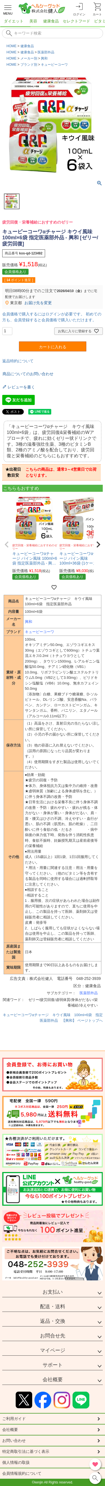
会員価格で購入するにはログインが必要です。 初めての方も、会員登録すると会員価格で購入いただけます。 (51, 317)
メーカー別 (28, 58)
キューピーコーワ (54, 65)
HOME (11, 46)
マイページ (52, 1350)
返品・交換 (52, 1321)
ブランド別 (28, 65)
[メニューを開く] (8, 9)
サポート (53, 1365)
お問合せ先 (52, 1336)
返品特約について (18, 361)
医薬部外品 (46, 52)
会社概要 (53, 1379)
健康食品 (27, 46)
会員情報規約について (21, 1473)
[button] (6, 544)
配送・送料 (52, 1306)
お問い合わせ (14, 1440)
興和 (44, 58)
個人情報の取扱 (16, 1462)
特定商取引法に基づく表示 (25, 1451)
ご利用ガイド (14, 1418)
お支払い (53, 1292)
